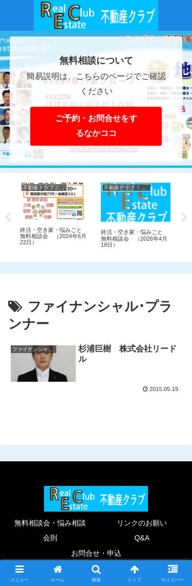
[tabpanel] (54, 215)
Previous (8, 217)
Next (184, 217)
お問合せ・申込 (96, 553)
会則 (50, 538)
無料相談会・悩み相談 (50, 523)
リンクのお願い (142, 523)
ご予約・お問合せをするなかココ (96, 126)
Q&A (142, 538)
